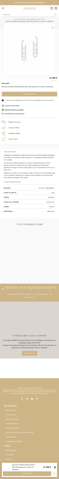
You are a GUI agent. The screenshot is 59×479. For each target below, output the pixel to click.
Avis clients (10, 455)
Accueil (16, 19)
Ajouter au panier (29, 94)
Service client (11, 410)
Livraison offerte (12, 424)
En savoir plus (29, 353)
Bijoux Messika (31, 19)
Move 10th (41, 19)
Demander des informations (13, 114)
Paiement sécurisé (12, 419)
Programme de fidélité (14, 442)
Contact (8, 459)
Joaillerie (22, 19)
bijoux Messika (36, 175)
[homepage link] (29, 8)
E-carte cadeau (11, 437)
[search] (55, 15)
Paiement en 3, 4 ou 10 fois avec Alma (19, 433)
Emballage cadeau (12, 428)
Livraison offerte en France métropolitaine (29, 2)
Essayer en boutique (11, 105)
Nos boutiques (11, 450)
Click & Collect (11, 415)
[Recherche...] (27, 14)
